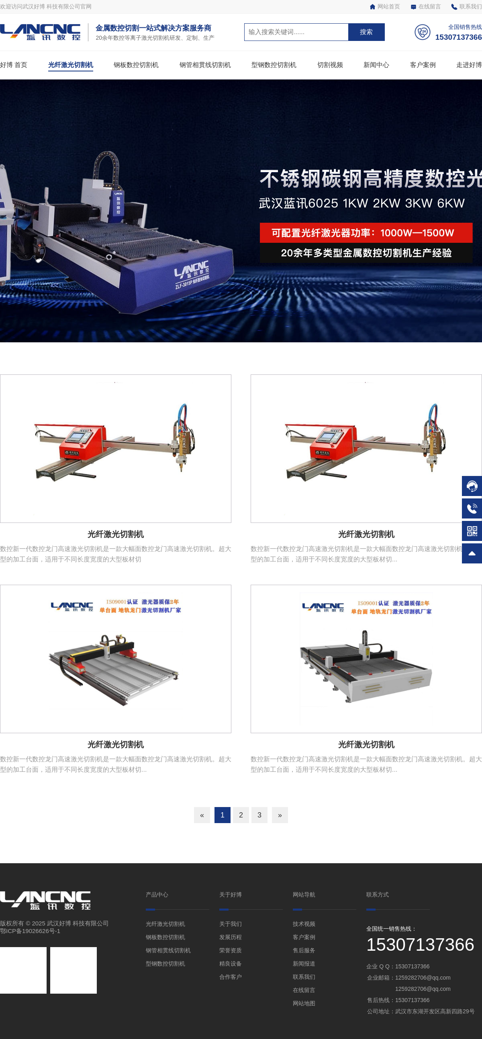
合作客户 (230, 977)
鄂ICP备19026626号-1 (30, 930)
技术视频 (304, 924)
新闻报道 (304, 963)
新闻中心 (376, 64)
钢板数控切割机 (136, 64)
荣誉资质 (230, 950)
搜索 (366, 31)
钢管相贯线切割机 (205, 64)
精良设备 (230, 963)
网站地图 (304, 1003)
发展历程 (230, 937)
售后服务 (304, 950)
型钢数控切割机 (273, 64)
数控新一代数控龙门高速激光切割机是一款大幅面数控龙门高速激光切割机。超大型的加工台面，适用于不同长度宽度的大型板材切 (115, 554)
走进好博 (469, 64)
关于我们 (230, 924)
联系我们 (466, 6)
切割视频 (330, 64)
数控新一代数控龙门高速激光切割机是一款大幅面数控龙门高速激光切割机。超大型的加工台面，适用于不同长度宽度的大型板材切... (366, 554)
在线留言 (425, 6)
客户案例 (423, 64)
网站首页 (384, 6)
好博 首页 (13, 64)
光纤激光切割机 (70, 64)
